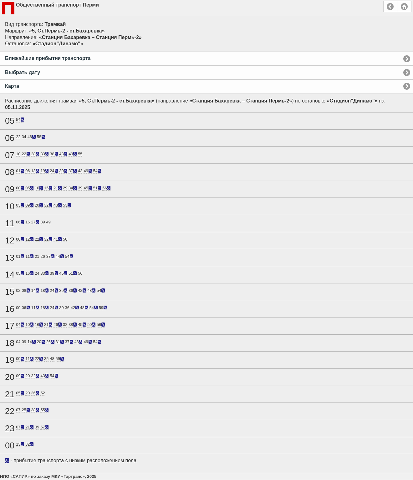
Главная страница (404, 6)
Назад (390, 6)
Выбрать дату (22, 72)
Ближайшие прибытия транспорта (47, 58)
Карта (12, 86)
